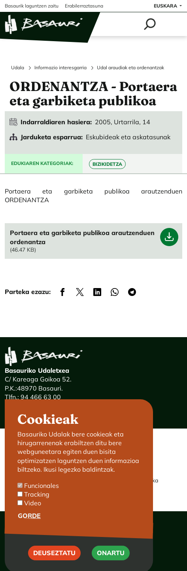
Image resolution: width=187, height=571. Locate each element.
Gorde (29, 527)
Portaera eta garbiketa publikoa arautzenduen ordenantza (82, 237)
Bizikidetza (107, 164)
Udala (17, 67)
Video (32, 515)
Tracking (36, 506)
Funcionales (41, 497)
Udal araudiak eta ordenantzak (130, 67)
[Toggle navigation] (172, 24)
